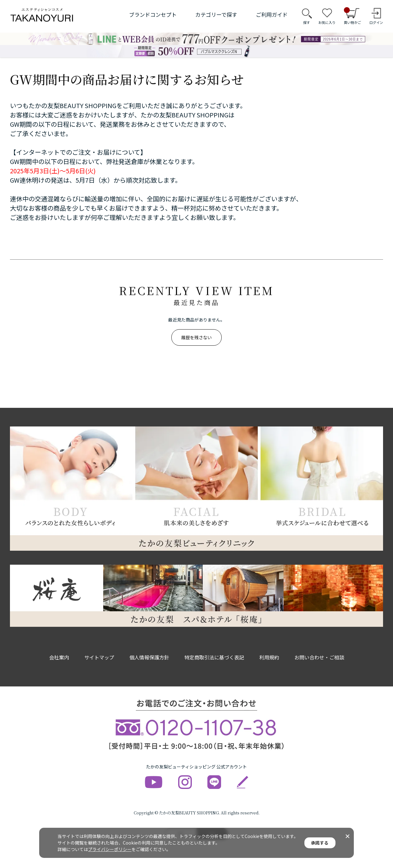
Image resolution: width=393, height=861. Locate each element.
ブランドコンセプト (153, 14)
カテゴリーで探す (216, 14)
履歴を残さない (196, 337)
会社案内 (59, 657)
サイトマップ (99, 657)
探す (306, 22)
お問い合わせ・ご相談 (319, 657)
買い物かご (352, 16)
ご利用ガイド (272, 14)
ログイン (376, 22)
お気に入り (326, 22)
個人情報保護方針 (149, 657)
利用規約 (269, 657)
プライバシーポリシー (110, 849)
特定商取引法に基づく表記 (214, 657)
